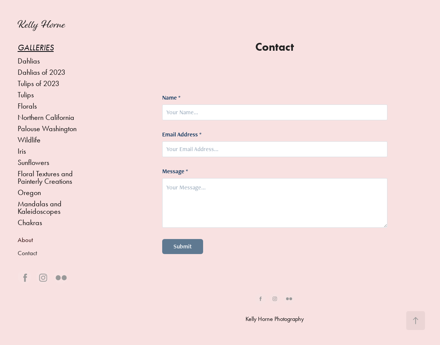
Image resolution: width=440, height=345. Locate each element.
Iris (22, 151)
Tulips (26, 94)
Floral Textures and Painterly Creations (45, 177)
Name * (171, 98)
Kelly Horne (41, 24)
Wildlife (29, 139)
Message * (175, 171)
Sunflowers (33, 162)
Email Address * (182, 135)
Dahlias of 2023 (41, 72)
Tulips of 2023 (38, 83)
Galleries (36, 48)
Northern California (46, 117)
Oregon (29, 192)
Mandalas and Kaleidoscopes (40, 207)
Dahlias (29, 60)
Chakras (30, 222)
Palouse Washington (47, 128)
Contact (27, 253)
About (25, 240)
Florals (27, 105)
